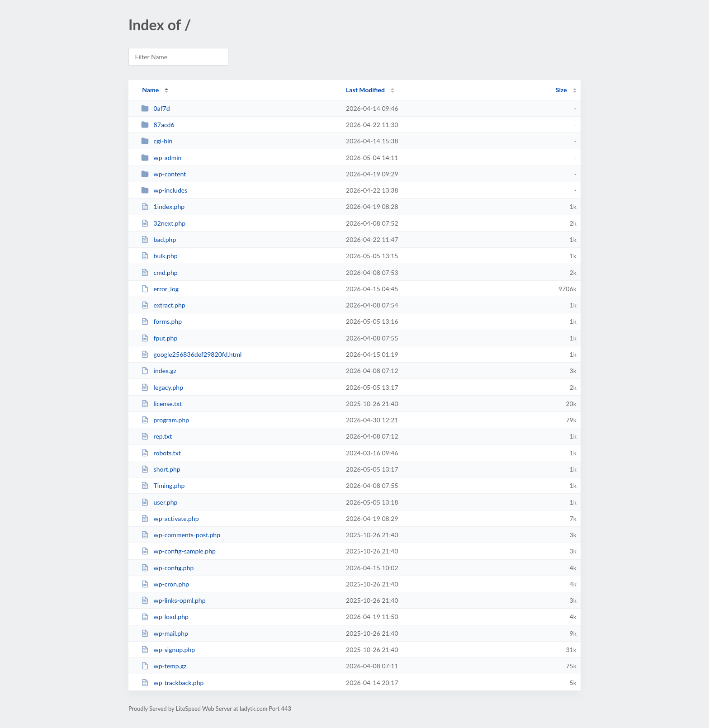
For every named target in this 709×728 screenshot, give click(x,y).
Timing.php (162, 485)
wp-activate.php (170, 518)
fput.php (159, 338)
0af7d (155, 108)
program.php (165, 420)
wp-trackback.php (172, 682)
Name (150, 90)
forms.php (161, 321)
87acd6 (157, 124)
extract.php (163, 305)
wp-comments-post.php (180, 535)
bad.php (158, 239)
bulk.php (159, 256)
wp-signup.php (168, 649)
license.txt (161, 403)
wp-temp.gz (164, 666)
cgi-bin (156, 141)
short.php (160, 469)
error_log (160, 289)
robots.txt (161, 453)
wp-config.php (167, 568)
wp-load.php (165, 616)
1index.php (162, 206)
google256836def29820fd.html (191, 354)
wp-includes (164, 190)
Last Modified (365, 90)
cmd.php (159, 272)
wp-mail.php (164, 633)
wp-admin (161, 157)
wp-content (163, 174)
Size (561, 90)
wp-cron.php (165, 584)
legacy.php (162, 387)
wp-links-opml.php (173, 600)
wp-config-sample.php (178, 551)
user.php (159, 502)
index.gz (158, 370)
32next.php (163, 223)
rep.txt (156, 436)
